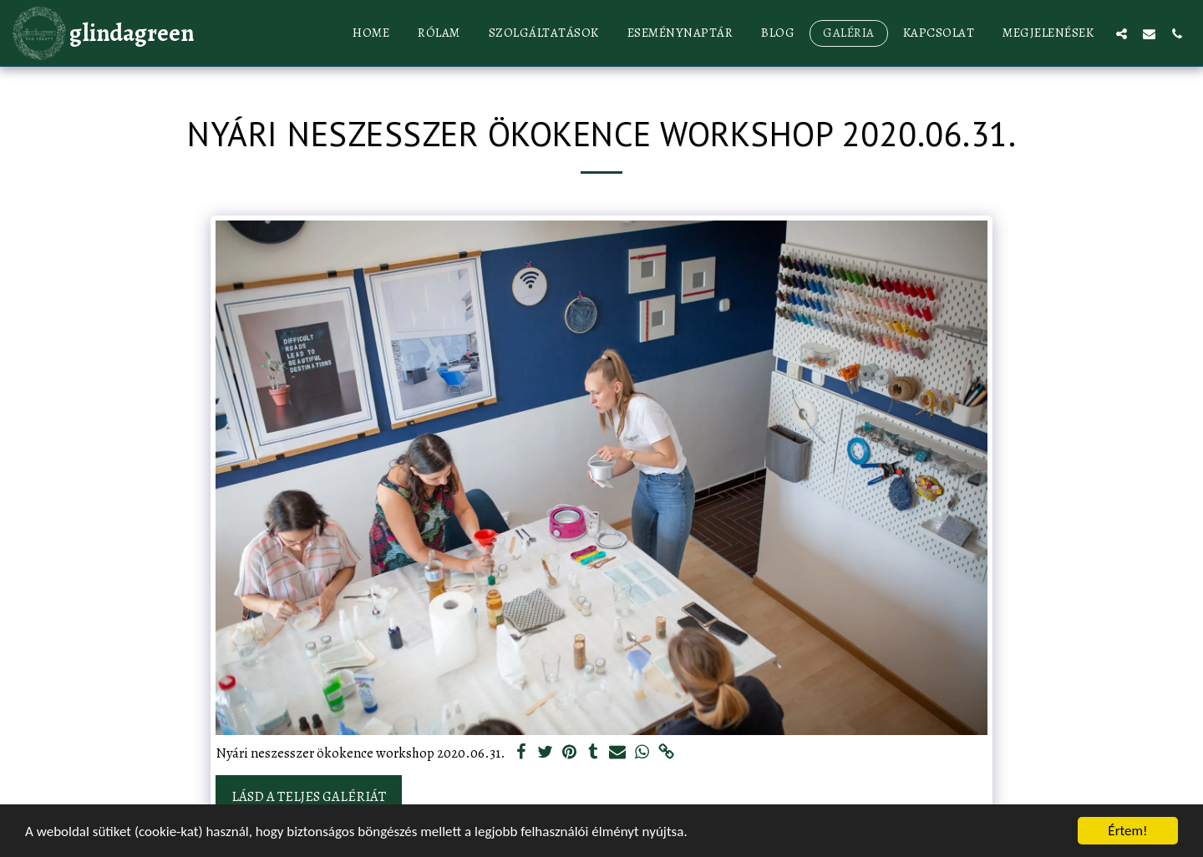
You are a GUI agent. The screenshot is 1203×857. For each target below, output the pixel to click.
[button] (1121, 33)
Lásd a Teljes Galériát (308, 796)
